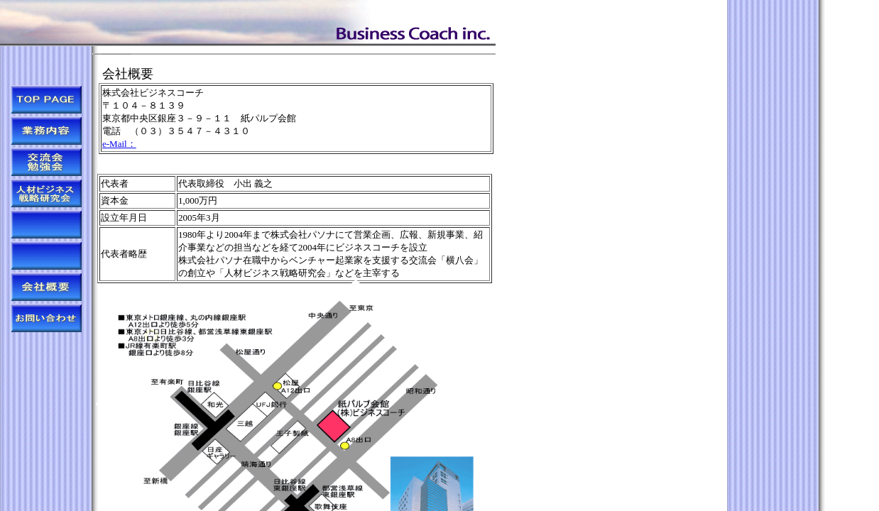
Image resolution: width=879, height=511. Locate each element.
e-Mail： (119, 143)
